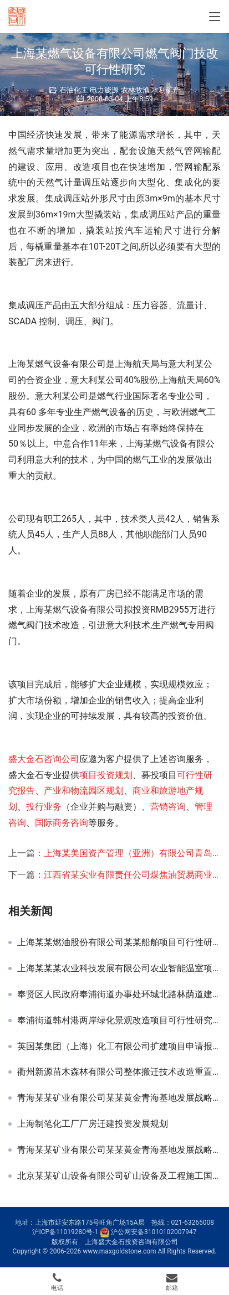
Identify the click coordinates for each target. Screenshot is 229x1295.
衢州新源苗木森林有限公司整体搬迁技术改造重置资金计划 (119, 1072)
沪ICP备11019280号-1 (65, 1232)
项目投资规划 (106, 775)
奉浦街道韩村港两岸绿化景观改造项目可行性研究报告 (119, 1020)
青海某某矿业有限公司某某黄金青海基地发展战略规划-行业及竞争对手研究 (119, 1150)
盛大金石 (26, 759)
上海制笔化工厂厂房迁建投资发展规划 (92, 1124)
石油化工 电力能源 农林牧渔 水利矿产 (119, 90)
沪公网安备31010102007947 (153, 1232)
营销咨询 (168, 806)
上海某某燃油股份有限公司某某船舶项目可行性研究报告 (119, 942)
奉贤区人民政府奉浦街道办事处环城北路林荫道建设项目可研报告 (119, 994)
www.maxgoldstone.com (119, 1251)
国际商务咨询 (61, 822)
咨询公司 (61, 759)
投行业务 (44, 806)
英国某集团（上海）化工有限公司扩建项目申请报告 (119, 1046)
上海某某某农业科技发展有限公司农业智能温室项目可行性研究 (119, 968)
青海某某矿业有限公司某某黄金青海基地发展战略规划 (119, 1098)
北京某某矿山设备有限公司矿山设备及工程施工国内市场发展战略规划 (119, 1176)
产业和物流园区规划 (84, 790)
